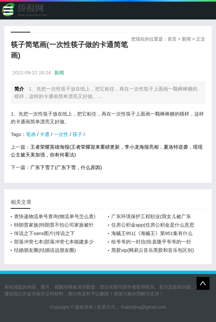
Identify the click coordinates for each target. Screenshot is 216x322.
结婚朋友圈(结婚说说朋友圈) (45, 250)
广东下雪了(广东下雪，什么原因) (66, 167)
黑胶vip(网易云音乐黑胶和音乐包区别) (152, 250)
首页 (172, 39)
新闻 (186, 39)
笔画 (31, 134)
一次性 (61, 134)
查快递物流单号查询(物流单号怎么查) (54, 216)
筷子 (77, 134)
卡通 (44, 134)
